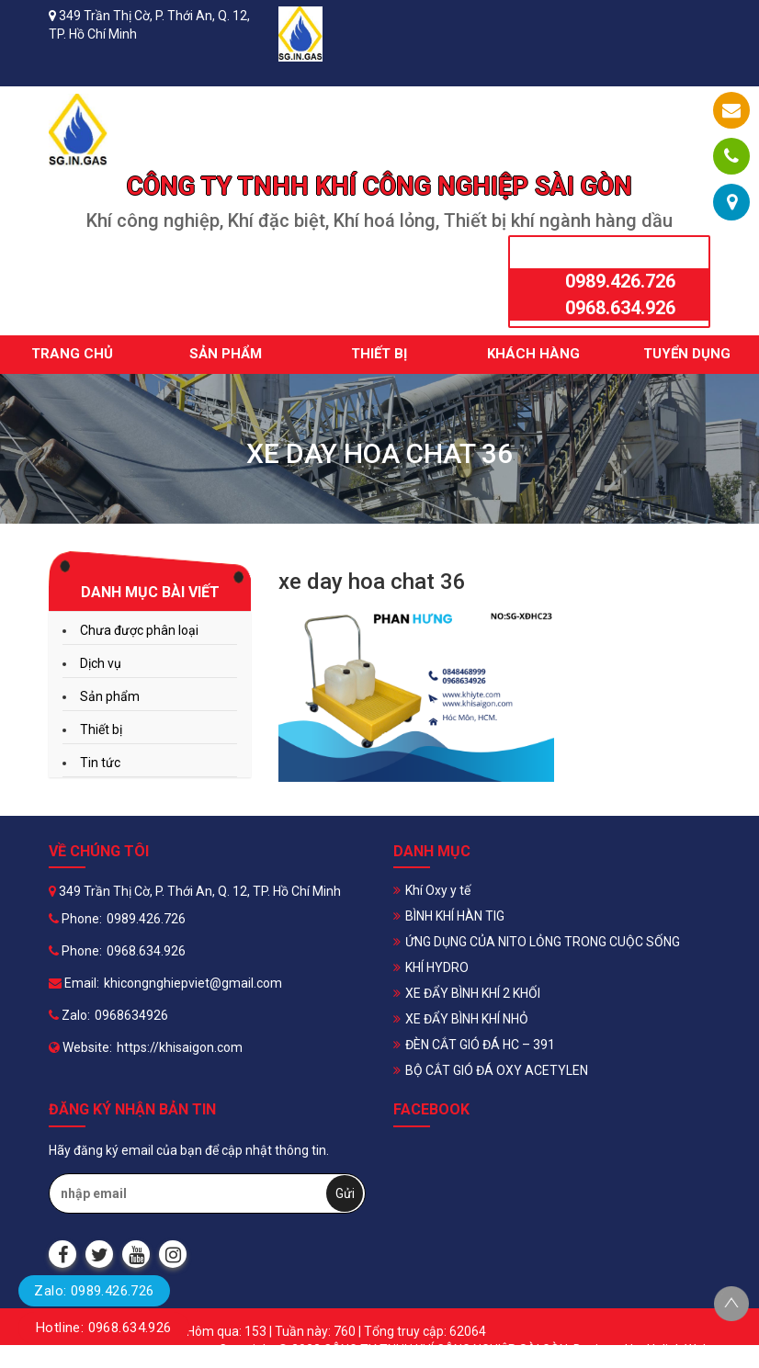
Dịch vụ (100, 663)
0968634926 (131, 1015)
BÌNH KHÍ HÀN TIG (454, 916)
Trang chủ (72, 353)
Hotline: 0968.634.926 (104, 1327)
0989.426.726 (620, 281)
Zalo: (69, 1015)
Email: (74, 983)
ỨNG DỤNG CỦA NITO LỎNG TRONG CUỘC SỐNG (542, 941)
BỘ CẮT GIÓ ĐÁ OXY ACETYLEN (496, 1070)
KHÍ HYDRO (437, 967)
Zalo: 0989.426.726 (93, 1291)
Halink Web (678, 1349)
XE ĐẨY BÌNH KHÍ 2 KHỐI (472, 993)
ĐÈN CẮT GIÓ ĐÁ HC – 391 (480, 1044)
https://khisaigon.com (180, 1047)
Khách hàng (533, 353)
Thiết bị (379, 353)
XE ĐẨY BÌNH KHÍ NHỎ (466, 1019)
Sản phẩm (225, 353)
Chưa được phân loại (139, 630)
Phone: (75, 918)
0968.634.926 (620, 308)
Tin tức (100, 762)
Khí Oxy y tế (437, 890)
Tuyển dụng (687, 353)
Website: (80, 1047)
